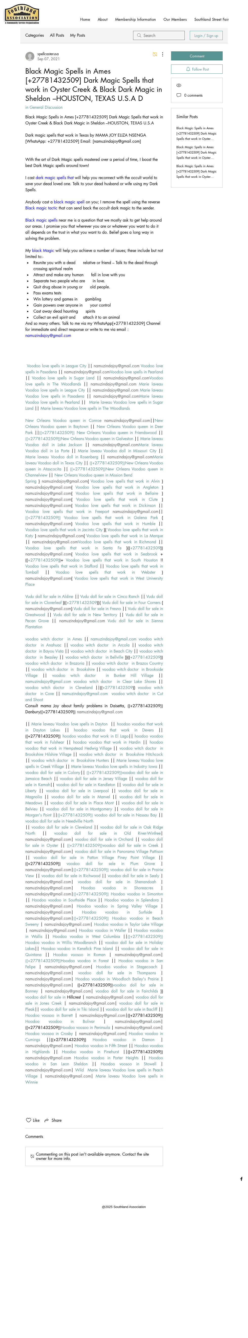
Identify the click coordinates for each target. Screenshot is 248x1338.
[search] (159, 35)
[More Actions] (160, 54)
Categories (34, 35)
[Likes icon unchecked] (28, 1120)
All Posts (57, 35)
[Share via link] (52, 1120)
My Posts (77, 35)
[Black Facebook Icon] (241, 1178)
